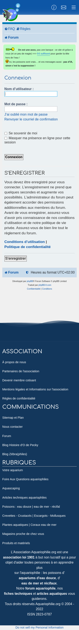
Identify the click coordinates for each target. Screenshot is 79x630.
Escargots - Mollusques (50, 515)
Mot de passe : (16, 104)
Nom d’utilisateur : (19, 89)
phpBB (30, 281)
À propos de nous (14, 362)
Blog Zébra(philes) (14, 454)
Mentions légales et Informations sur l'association (35, 389)
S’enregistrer (15, 258)
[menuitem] (9, 29)
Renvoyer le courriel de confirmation (31, 119)
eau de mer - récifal (47, 506)
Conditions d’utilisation (24, 242)
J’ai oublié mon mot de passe (26, 114)
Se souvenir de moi (20, 133)
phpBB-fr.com (45, 285)
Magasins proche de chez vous (23, 534)
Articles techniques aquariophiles (24, 497)
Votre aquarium (12, 470)
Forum (6, 436)
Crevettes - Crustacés (17, 515)
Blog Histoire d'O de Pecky (20, 445)
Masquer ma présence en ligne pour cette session (37, 140)
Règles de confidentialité (18, 398)
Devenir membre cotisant (19, 380)
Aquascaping (11, 488)
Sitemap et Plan (13, 417)
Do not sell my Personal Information (40, 627)
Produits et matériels (16, 543)
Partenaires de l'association (20, 371)
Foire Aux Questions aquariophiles (25, 479)
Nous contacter (12, 426)
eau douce (24, 506)
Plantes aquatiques (15, 524)
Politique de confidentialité (27, 247)
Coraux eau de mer (43, 524)
